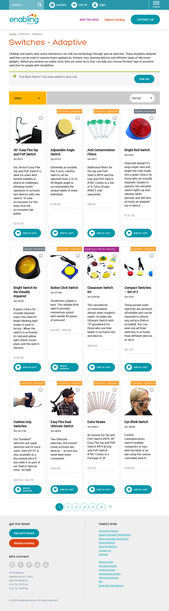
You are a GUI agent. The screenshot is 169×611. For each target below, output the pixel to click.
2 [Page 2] (68, 507)
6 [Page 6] (101, 507)
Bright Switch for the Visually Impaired (25, 292)
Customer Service (108, 531)
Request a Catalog (24, 543)
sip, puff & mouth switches (28, 111)
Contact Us (105, 550)
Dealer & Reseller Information (115, 534)
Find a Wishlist (107, 542)
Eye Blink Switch (136, 422)
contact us (145, 19)
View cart (144, 79)
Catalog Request (108, 546)
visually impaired (145, 111)
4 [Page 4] (84, 507)
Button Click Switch (64, 288)
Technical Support (109, 577)
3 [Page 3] (76, 507)
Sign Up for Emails (24, 533)
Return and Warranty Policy (114, 538)
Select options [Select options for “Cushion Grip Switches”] (23, 489)
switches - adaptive (69, 111)
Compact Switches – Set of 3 (137, 290)
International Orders (110, 573)
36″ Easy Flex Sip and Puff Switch (25, 152)
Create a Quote (107, 569)
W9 (100, 581)
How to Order (106, 562)
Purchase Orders (108, 566)
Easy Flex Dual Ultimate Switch (62, 424)
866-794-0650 (89, 19)
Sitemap (103, 554)
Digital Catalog (115, 19)
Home (12, 34)
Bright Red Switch (137, 150)
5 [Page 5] (93, 507)
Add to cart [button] (26, 233)
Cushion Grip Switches (22, 424)
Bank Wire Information (111, 585)
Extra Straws (96, 422)
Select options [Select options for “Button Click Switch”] (60, 367)
